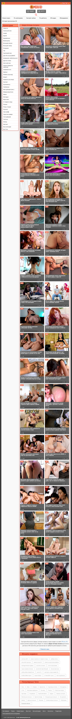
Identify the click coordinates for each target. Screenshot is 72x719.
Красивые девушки (32, 690)
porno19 (39, 672)
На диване (32, 693)
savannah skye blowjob (42, 669)
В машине (6, 48)
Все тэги (28, 711)
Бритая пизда (38, 697)
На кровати (63, 697)
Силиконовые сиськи (52, 700)
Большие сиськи (7, 43)
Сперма (35, 687)
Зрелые (5, 72)
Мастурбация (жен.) (8, 89)
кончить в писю (40, 665)
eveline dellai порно (26, 675)
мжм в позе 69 (38, 662)
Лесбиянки (6, 87)
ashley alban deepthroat (27, 672)
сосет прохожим (52, 665)
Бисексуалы (6, 40)
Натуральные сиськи (51, 697)
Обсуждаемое (64, 18)
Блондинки (63, 687)
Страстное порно (59, 690)
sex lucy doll (24, 659)
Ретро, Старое (7, 107)
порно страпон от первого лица (39, 659)
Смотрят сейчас (31, 18)
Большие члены (7, 45)
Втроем (41, 700)
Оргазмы (23, 693)
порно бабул (37, 675)
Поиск (13, 711)
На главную (6, 711)
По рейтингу (43, 18)
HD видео (53, 18)
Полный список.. (26, 703)
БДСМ (5, 35)
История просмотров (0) (9, 21)
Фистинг (5, 124)
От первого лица (7, 102)
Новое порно (6, 18)
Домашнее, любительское (10, 58)
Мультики (6, 99)
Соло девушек (7, 117)
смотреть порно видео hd (51, 672)
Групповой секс (7, 53)
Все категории (7, 126)
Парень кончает (60, 693)
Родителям (58, 711)
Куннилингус (6, 84)
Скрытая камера (8, 114)
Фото (44, 711)
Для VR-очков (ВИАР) (9, 55)
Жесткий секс (7, 63)
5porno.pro (12, 717)
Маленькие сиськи (26, 697)
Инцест (5, 77)
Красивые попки (52, 687)
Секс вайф (6, 112)
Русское (5, 109)
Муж (28, 687)
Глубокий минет (42, 693)
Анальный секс (7, 30)
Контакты (50, 711)
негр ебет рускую (26, 662)
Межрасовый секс (8, 92)
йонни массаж (55, 669)
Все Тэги (5, 129)
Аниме (5, 33)
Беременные (6, 38)
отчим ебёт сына (48, 675)
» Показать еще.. (45, 649)
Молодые (5, 97)
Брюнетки (42, 687)
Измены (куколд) (8, 74)
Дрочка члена (7, 60)
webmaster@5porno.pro (25, 717)
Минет (5, 94)
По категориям (18, 18)
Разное (5, 104)
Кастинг (5, 82)
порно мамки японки (27, 669)
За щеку (43, 690)
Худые (51, 693)
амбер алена (54, 659)
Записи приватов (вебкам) (8, 66)
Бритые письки (32, 700)
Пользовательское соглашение (11, 713)
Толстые (5, 119)
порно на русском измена (52, 662)
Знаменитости (7, 69)
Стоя (22, 690)
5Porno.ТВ (64, 641)
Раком (50, 690)
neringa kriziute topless (27, 665)
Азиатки (5, 28)
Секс (22, 687)
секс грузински (60, 675)
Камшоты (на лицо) (8, 79)
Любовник (63, 700)
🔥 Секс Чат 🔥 (64, 3)
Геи (4, 50)
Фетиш (5, 122)
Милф (23, 700)
